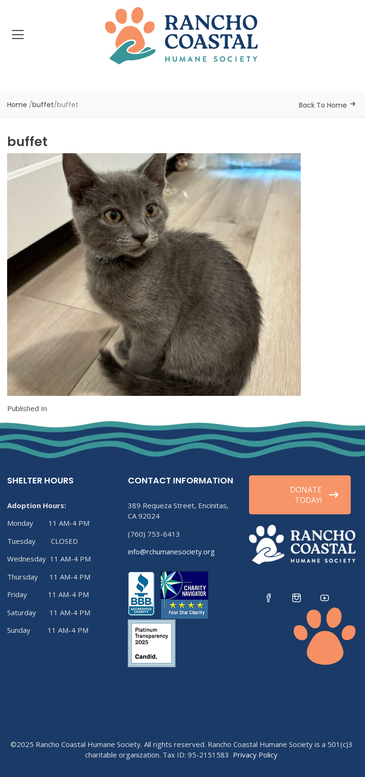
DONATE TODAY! (314, 494)
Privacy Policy (255, 754)
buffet (43, 104)
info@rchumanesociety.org (171, 551)
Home (17, 104)
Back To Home (323, 105)
